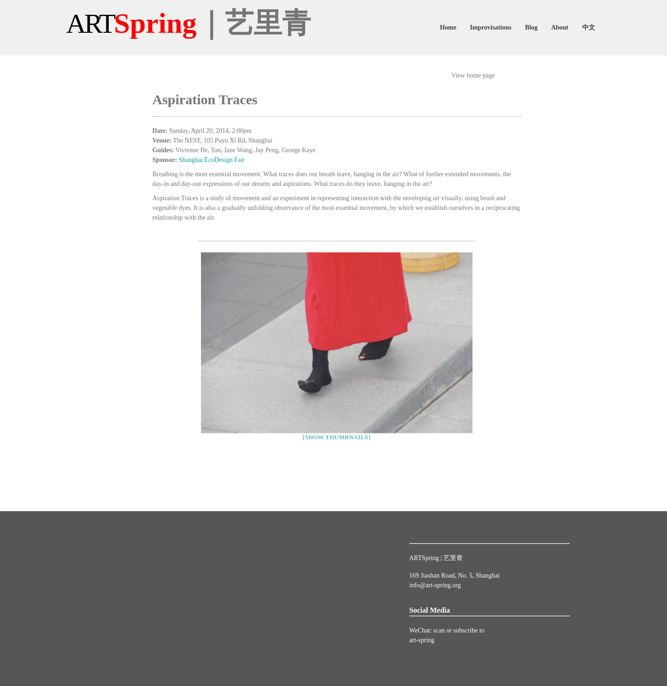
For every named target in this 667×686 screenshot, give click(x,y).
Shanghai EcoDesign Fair (212, 159)
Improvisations (490, 27)
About (559, 27)
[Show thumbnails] (337, 437)
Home (448, 27)
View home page (473, 75)
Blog (531, 27)
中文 (588, 27)
